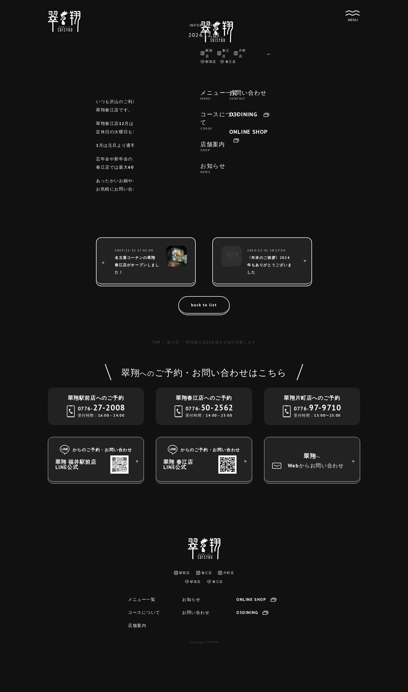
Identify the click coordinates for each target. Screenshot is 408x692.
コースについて (144, 612)
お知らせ (191, 599)
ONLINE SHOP (256, 599)
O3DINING (252, 612)
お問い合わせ (196, 612)
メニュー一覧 (142, 599)
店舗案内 (137, 625)
